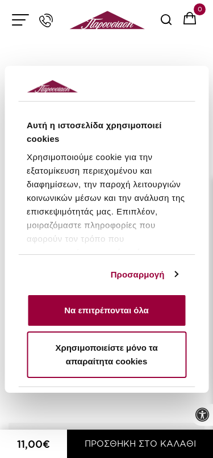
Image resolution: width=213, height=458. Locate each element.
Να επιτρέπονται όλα (106, 310)
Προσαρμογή (138, 274)
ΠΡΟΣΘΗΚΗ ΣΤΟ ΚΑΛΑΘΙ (140, 443)
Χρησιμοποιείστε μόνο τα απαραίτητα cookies (106, 354)
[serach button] (166, 23)
